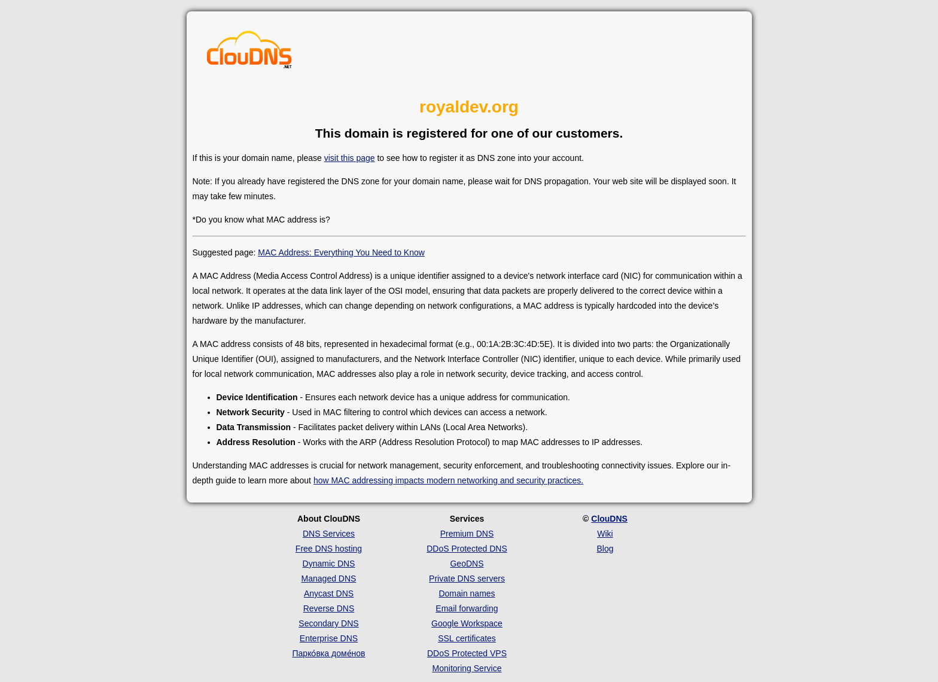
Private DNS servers (467, 578)
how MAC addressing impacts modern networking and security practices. (448, 480)
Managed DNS (329, 578)
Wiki (605, 533)
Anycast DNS (329, 593)
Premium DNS (467, 533)
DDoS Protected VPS (467, 653)
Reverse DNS (329, 608)
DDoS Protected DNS (467, 548)
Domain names (466, 593)
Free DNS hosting (329, 548)
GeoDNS (466, 563)
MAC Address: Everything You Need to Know (341, 252)
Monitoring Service (467, 668)
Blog (604, 548)
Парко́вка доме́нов (329, 653)
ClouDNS (609, 518)
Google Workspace (466, 623)
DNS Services (329, 533)
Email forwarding (467, 608)
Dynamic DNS (329, 563)
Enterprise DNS (329, 638)
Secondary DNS (328, 623)
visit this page (349, 158)
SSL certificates (467, 638)
